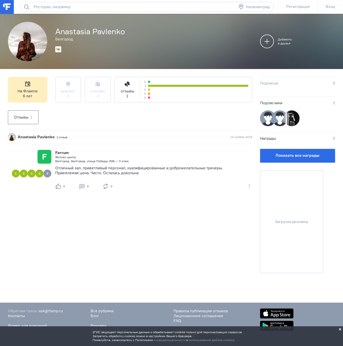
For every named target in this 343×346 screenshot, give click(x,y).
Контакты (16, 315)
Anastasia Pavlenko (36, 137)
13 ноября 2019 (241, 137)
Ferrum (62, 152)
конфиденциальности (170, 340)
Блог (95, 315)
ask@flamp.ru (51, 311)
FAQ (177, 320)
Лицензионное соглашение (198, 315)
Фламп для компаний (27, 325)
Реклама (98, 325)
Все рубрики (102, 311)
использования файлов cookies (211, 340)
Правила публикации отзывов (200, 311)
